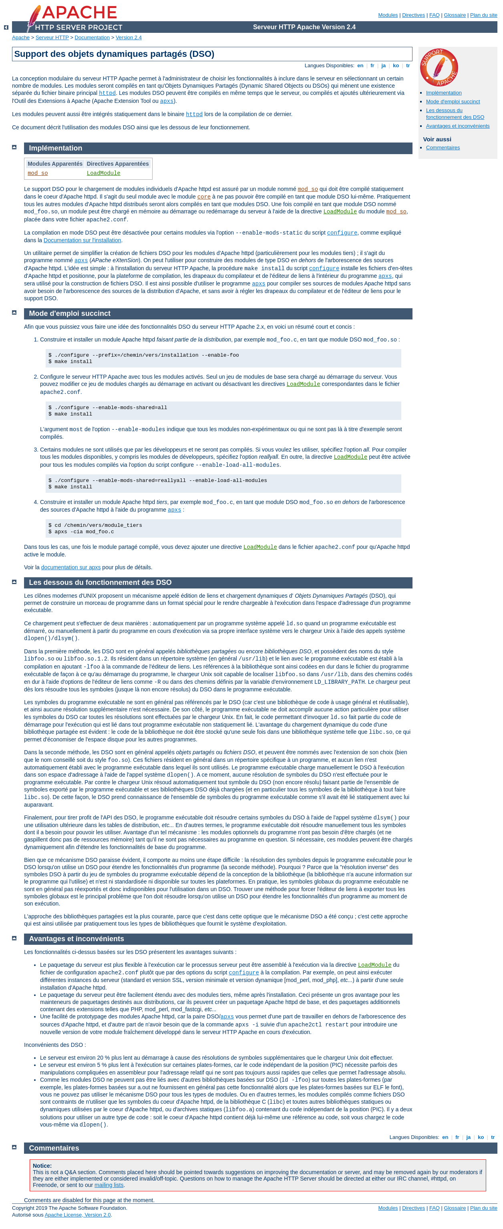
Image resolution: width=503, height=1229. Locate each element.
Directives (413, 15)
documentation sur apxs (71, 567)
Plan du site (483, 15)
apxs (167, 101)
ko (396, 65)
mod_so (38, 173)
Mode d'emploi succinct (453, 101)
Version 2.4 (129, 37)
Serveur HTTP (52, 37)
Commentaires (443, 148)
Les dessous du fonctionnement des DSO (455, 113)
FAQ (434, 15)
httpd (107, 93)
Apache (21, 37)
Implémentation (444, 93)
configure (342, 233)
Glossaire (455, 15)
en (360, 65)
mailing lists (109, 1185)
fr (372, 65)
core (204, 197)
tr (408, 65)
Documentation (92, 37)
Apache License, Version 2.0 (78, 1215)
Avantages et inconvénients (458, 126)
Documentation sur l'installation (82, 240)
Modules (388, 15)
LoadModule (104, 173)
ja (383, 65)
